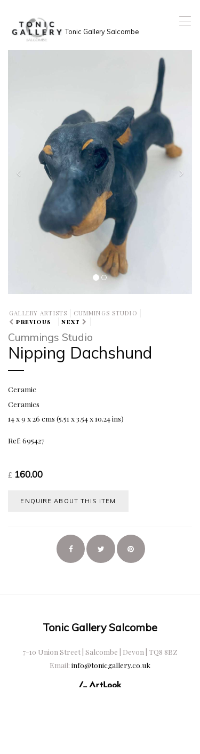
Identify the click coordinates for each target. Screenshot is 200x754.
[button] (22, 171)
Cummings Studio (106, 313)
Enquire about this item (68, 501)
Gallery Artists (38, 313)
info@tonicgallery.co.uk (110, 665)
